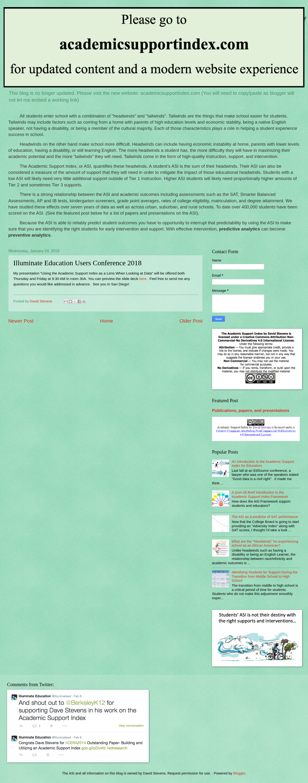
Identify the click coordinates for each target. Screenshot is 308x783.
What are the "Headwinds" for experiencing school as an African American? (265, 544)
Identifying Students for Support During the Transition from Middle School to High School (265, 576)
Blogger (239, 773)
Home (106, 321)
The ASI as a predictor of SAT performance (265, 517)
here (142, 279)
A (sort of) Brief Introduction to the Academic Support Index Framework (260, 494)
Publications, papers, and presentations (250, 410)
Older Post (191, 321)
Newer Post (20, 321)
